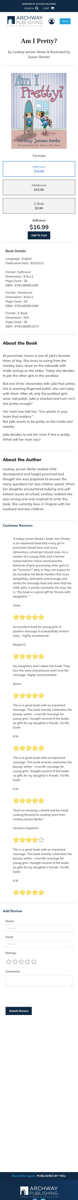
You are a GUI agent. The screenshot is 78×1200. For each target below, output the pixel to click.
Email (9, 937)
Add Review (12, 911)
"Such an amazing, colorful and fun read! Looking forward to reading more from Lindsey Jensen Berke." (40, 814)
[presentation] (34, 996)
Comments (13, 971)
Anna (16, 605)
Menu (65, 21)
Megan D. (19, 644)
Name (10, 921)
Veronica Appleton (25, 828)
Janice (17, 684)
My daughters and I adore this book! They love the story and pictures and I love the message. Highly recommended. (41, 670)
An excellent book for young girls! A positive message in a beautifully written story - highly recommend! (41, 631)
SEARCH (31, 8)
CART (48, 8)
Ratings (11, 953)
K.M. (16, 736)
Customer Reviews (18, 526)
